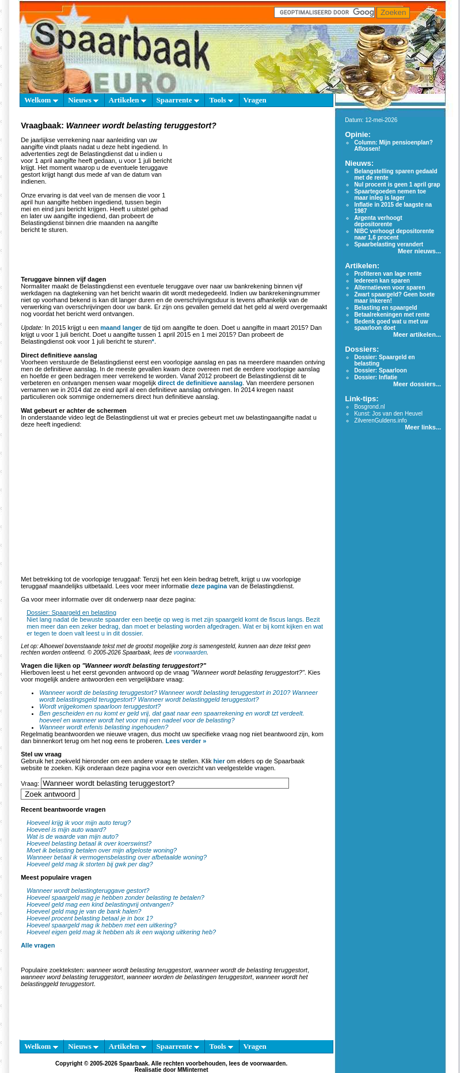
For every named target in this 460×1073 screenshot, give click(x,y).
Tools (221, 100)
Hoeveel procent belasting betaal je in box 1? (89, 918)
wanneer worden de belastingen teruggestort (189, 976)
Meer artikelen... (417, 334)
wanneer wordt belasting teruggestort (138, 970)
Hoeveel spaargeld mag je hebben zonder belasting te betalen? (115, 897)
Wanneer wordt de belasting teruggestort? (98, 692)
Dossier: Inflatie (375, 377)
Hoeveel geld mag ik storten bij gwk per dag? (89, 864)
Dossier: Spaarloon (380, 370)
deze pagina (209, 586)
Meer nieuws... (419, 251)
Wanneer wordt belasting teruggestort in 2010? (225, 692)
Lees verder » (185, 740)
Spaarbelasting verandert (388, 244)
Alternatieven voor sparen (389, 287)
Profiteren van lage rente (387, 274)
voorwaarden (190, 652)
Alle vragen (38, 945)
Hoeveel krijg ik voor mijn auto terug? (78, 822)
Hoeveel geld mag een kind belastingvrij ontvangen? (99, 904)
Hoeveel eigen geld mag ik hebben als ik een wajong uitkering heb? (121, 932)
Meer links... (423, 427)
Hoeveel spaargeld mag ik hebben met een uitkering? (101, 925)
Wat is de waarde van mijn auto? (72, 836)
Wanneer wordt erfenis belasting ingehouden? (103, 727)
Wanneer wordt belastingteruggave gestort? (87, 890)
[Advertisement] (251, 204)
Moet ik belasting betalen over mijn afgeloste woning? (101, 850)
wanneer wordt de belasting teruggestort (251, 970)
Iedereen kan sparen (382, 280)
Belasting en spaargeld (385, 308)
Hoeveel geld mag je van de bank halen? (83, 911)
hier (219, 761)
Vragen (255, 100)
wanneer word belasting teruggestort (72, 976)
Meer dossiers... (417, 384)
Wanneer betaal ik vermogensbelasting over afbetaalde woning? (116, 857)
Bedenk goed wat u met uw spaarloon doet (391, 324)
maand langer (121, 327)
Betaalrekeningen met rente (391, 314)
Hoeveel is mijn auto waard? (66, 829)
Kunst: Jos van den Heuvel (388, 413)
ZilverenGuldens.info (380, 420)
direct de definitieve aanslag (200, 382)
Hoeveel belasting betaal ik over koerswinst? (88, 843)
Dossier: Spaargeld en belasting (71, 612)
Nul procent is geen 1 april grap (397, 184)
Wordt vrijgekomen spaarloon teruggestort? (100, 706)
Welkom (41, 100)
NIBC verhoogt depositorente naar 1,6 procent (394, 234)
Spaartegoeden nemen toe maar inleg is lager (390, 194)
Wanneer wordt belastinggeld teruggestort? (198, 699)
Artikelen (127, 100)
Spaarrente (178, 100)
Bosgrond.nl (369, 407)
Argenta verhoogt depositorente (378, 221)
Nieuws (83, 100)
